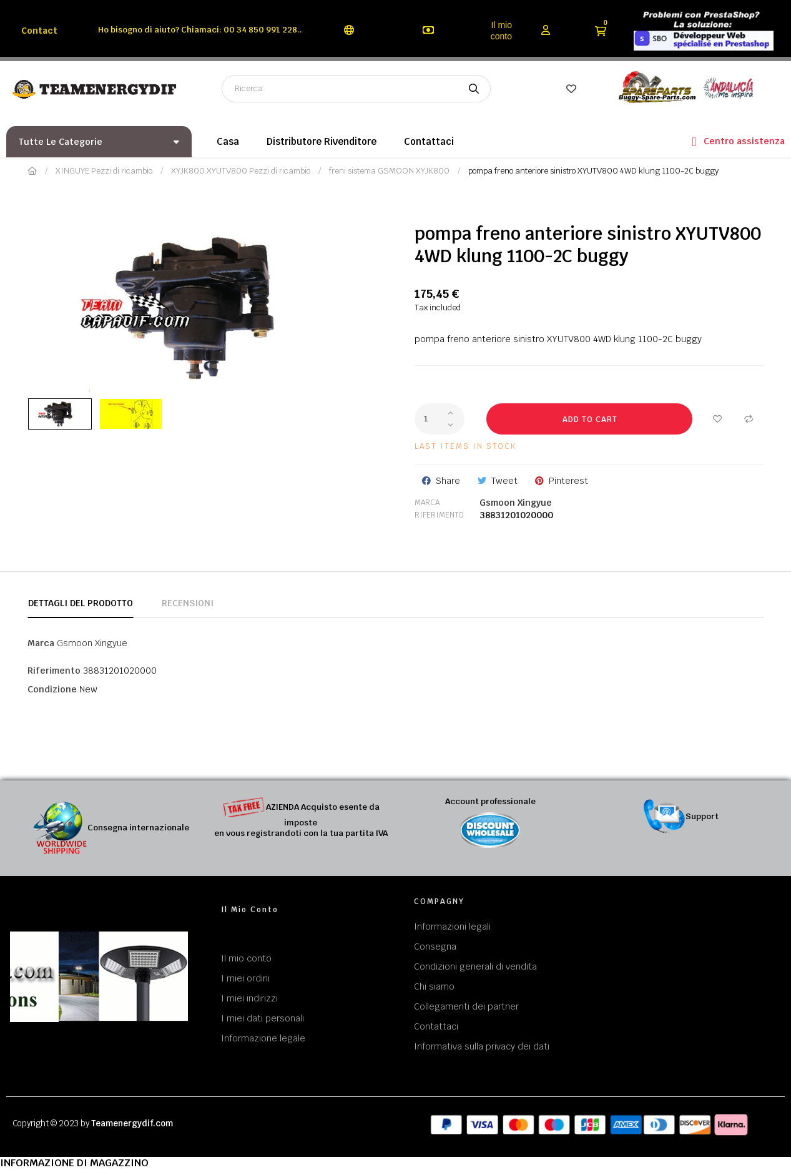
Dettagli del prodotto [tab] (80, 603)
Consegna (435, 946)
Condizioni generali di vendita (475, 966)
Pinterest (568, 480)
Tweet (504, 480)
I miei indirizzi (249, 998)
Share (448, 480)
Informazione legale (263, 1038)
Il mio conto (501, 30)
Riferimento (439, 515)
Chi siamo (434, 986)
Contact (39, 30)
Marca (427, 503)
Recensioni (188, 603)
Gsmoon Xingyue (515, 502)
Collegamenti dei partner (466, 1006)
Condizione (52, 689)
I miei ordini (245, 978)
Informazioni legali (452, 926)
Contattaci (436, 1026)
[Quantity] (439, 419)
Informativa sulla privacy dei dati (481, 1046)
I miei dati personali (262, 1018)
